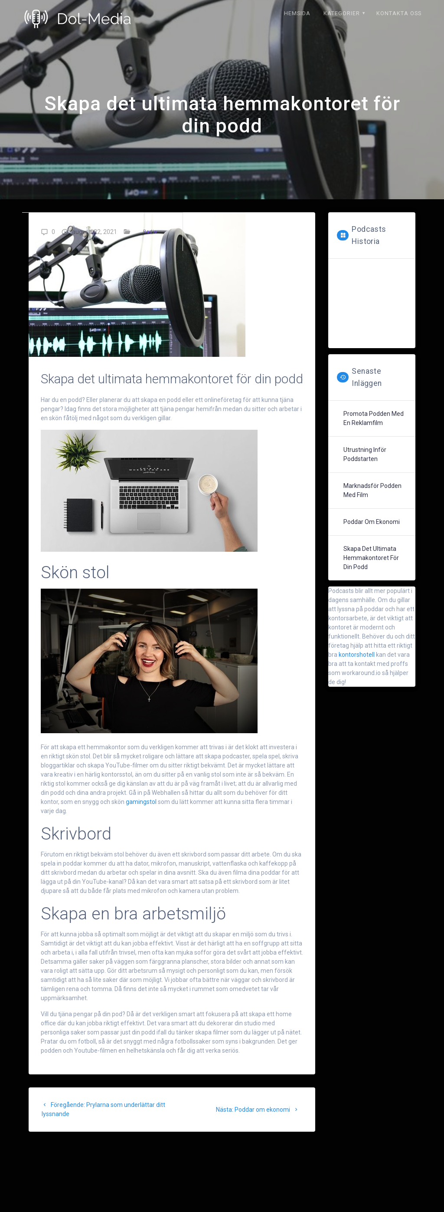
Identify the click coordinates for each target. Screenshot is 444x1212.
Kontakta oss (398, 13)
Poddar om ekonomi (371, 521)
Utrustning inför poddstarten (364, 454)
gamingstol (141, 801)
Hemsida (297, 13)
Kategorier (341, 13)
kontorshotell (357, 654)
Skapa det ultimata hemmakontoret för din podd (371, 557)
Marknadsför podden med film (372, 490)
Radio (150, 231)
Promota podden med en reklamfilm (373, 418)
